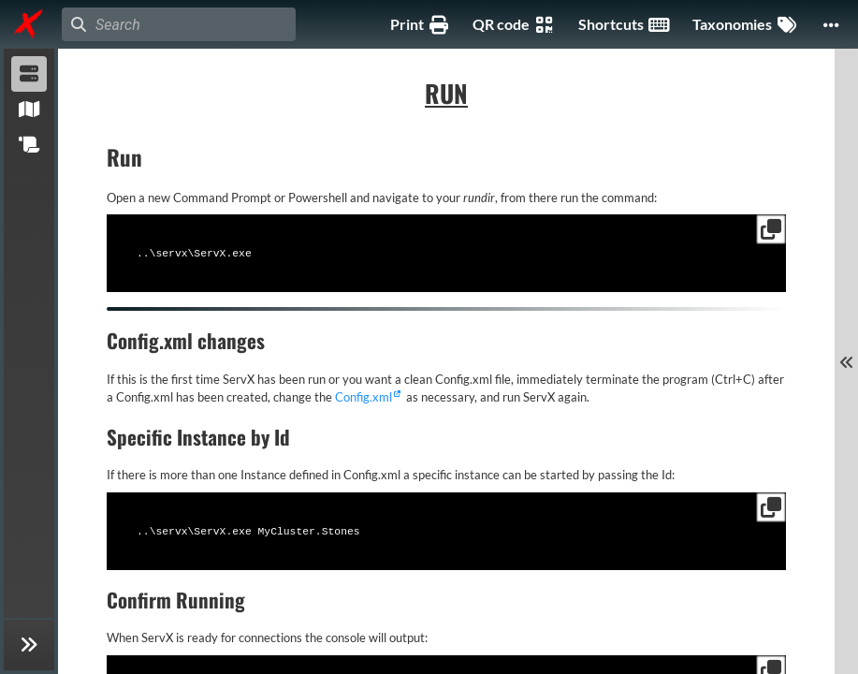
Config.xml (363, 395)
